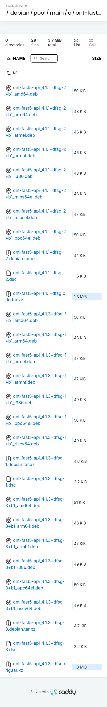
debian (19, 13)
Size (97, 58)
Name (20, 58)
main (57, 13)
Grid (92, 42)
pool (40, 13)
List (77, 42)
